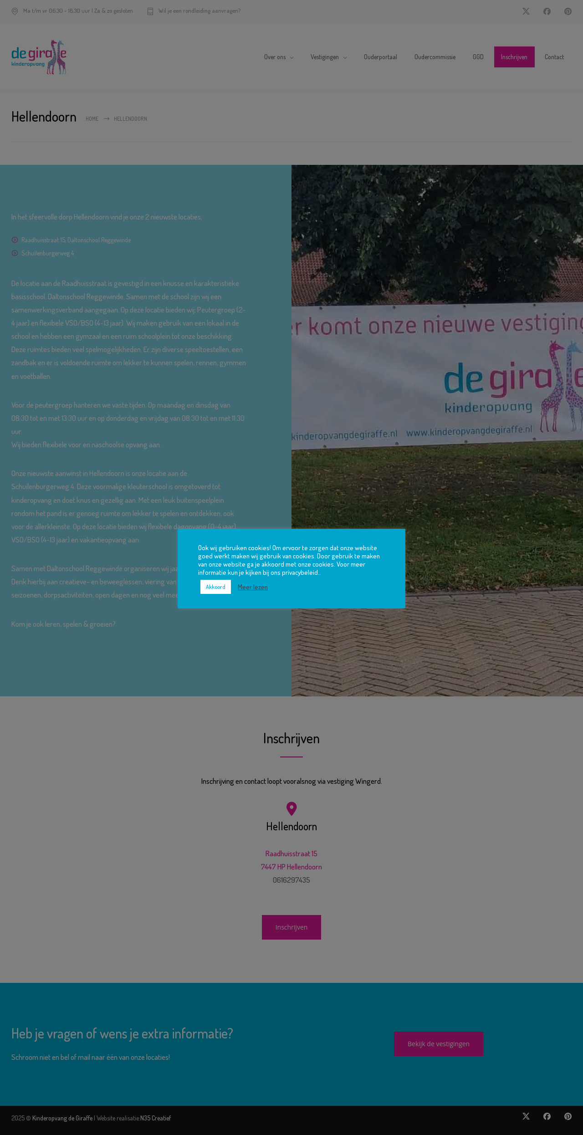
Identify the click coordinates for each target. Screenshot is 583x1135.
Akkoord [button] (215, 586)
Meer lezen (253, 587)
